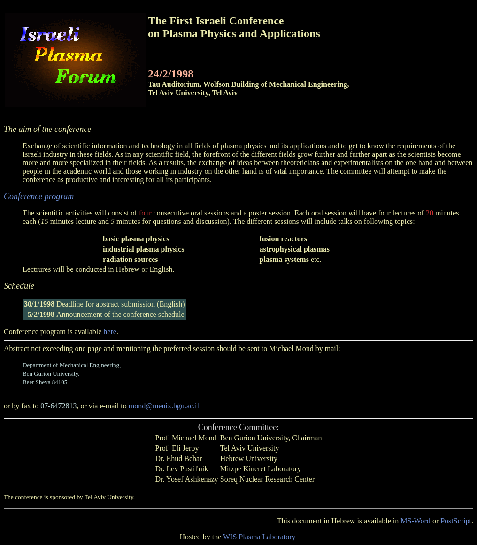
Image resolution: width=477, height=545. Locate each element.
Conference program (39, 196)
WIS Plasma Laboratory (260, 537)
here (109, 332)
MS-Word (415, 521)
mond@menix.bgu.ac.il (164, 406)
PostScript (455, 521)
